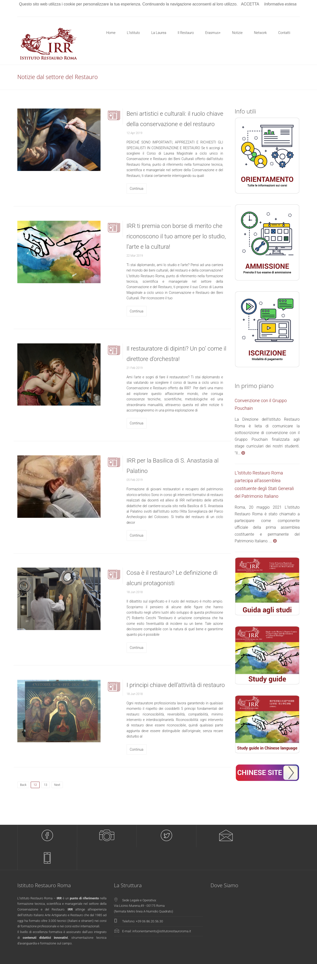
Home (110, 33)
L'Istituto (133, 33)
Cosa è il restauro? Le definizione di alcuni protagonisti (172, 578)
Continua (136, 189)
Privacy (284, 956)
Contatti (284, 33)
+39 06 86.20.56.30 (149, 899)
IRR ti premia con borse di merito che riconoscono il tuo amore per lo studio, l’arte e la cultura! (176, 236)
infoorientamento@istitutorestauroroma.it (161, 908)
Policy (296, 956)
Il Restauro (186, 33)
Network (260, 33)
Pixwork (130, 956)
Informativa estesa (280, 4)
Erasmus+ (213, 33)
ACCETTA (250, 4)
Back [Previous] (23, 785)
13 (45, 785)
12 (36, 784)
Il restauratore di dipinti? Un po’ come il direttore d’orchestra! (176, 353)
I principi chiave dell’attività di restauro (176, 685)
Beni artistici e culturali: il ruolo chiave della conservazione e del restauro (175, 119)
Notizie (237, 33)
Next (57, 785)
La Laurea (158, 33)
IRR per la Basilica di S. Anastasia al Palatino (173, 465)
